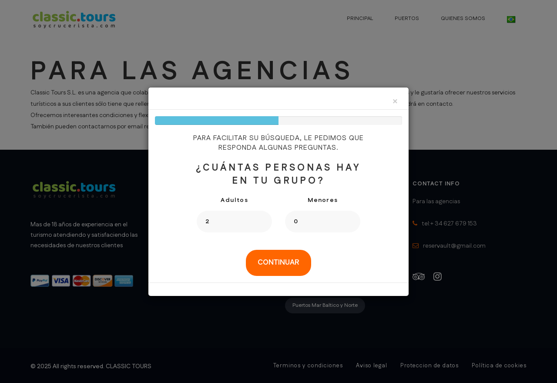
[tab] (278, 263)
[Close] (395, 102)
